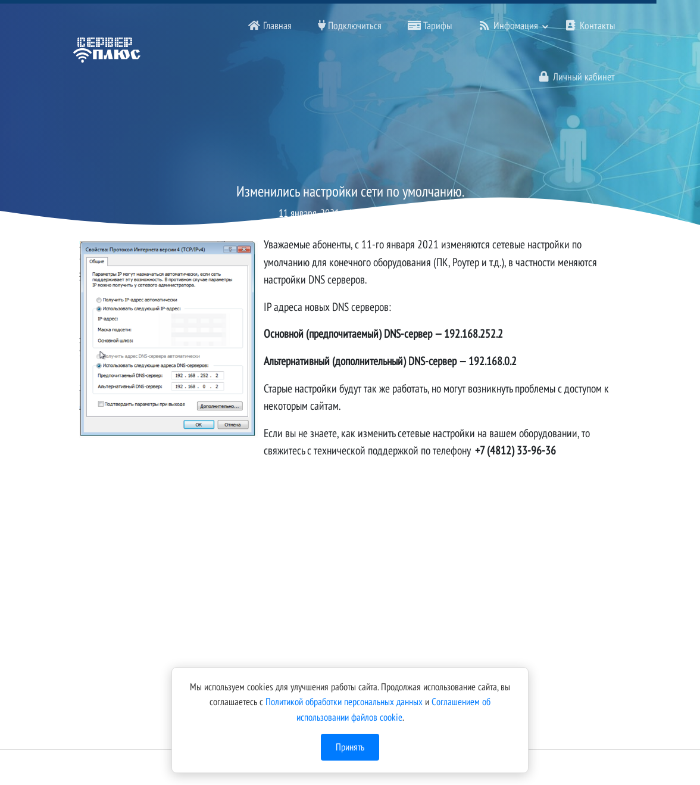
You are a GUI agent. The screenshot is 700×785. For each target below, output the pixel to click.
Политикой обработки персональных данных (344, 701)
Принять (350, 746)
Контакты (589, 25)
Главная (270, 25)
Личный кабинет (576, 76)
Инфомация (508, 25)
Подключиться (350, 25)
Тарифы (430, 25)
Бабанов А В (398, 213)
